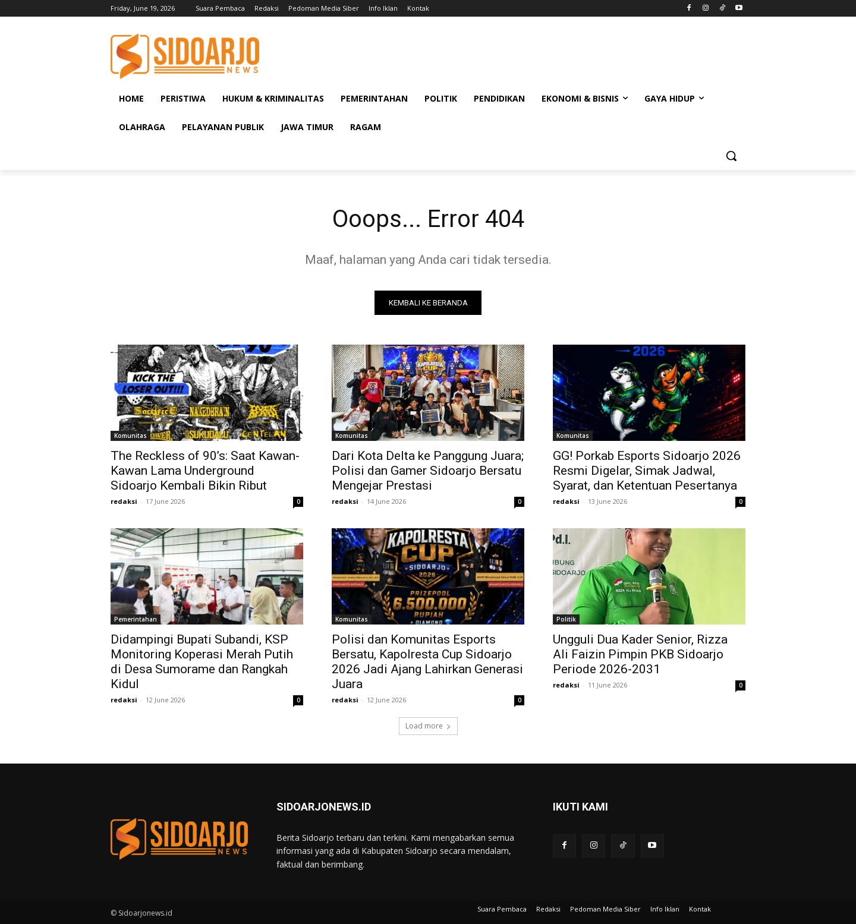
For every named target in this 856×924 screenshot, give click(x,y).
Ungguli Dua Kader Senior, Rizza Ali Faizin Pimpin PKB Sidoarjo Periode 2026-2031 (640, 654)
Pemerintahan (135, 619)
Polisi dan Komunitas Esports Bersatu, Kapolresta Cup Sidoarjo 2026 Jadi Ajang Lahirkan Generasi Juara (427, 661)
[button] (731, 155)
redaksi (124, 501)
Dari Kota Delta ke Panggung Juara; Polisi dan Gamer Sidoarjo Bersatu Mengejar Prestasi (428, 471)
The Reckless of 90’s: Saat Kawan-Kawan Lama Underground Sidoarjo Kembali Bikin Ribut (205, 471)
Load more (428, 726)
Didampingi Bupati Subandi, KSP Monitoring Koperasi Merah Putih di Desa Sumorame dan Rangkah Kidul (202, 661)
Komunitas (130, 435)
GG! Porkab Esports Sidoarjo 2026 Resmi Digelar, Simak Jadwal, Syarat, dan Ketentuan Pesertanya (647, 471)
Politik (566, 619)
